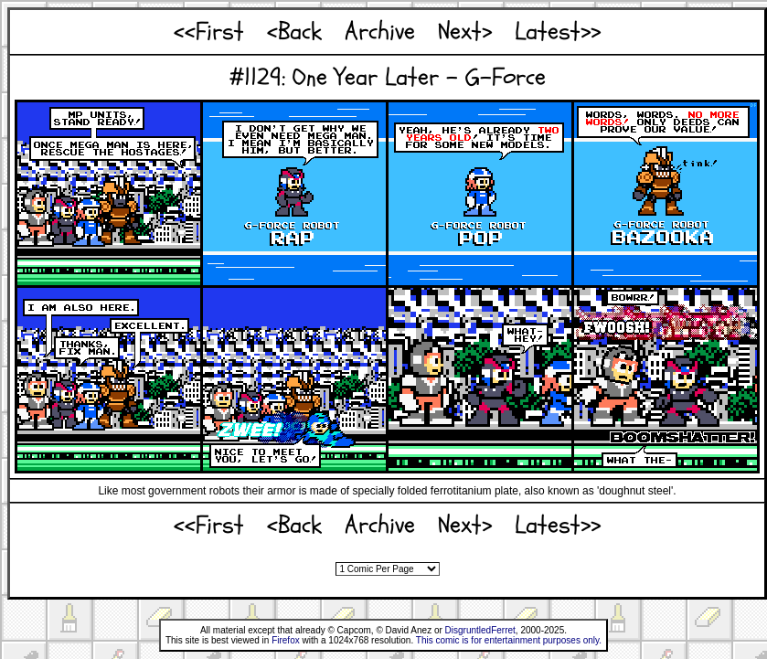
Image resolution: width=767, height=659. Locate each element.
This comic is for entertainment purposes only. (509, 640)
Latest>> (558, 31)
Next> (465, 31)
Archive (380, 31)
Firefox (286, 640)
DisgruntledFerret (480, 630)
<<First (209, 31)
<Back (294, 31)
